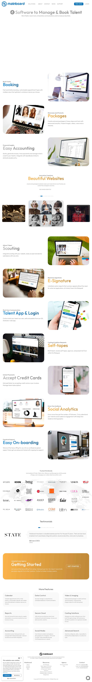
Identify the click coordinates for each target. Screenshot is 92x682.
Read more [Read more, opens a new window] (5, 672)
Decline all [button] (17, 675)
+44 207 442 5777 (84, 667)
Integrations (46, 674)
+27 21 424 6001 (84, 666)
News (53, 4)
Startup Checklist (64, 664)
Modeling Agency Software (46, 673)
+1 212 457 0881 (84, 664)
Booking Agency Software (46, 672)
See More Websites (46, 189)
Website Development (46, 667)
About (40, 4)
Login (87, 4)
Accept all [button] (7, 675)
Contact (47, 4)
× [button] (21, 658)
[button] (40, 196)
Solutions (32, 4)
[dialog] (12, 668)
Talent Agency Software (46, 666)
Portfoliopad (46, 664)
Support (60, 4)
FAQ (64, 666)
